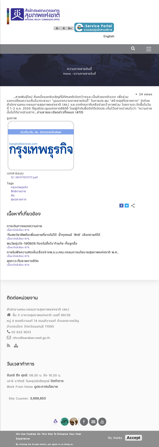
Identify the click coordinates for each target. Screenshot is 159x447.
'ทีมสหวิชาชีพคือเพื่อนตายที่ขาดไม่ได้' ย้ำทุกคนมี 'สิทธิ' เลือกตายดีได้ (53, 235)
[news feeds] (8, 346)
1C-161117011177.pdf (24, 177)
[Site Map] (16, 346)
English (109, 36)
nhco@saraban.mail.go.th (28, 338)
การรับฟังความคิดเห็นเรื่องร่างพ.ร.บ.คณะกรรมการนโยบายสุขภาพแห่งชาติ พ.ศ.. (63, 252)
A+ (70, 28)
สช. (13, 195)
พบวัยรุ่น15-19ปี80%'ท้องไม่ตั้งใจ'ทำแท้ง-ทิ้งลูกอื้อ (42, 243)
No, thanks (115, 438)
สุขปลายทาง (18, 199)
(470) (79, 112)
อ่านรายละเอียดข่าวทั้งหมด (55, 112)
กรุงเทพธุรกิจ (19, 187)
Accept (133, 437)
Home (67, 73)
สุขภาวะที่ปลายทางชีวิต (23, 261)
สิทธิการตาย (18, 191)
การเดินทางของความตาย (24, 226)
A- (58, 28)
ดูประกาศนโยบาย (46, 387)
